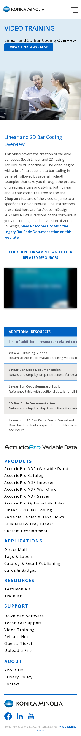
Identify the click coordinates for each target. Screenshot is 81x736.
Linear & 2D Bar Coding (28, 510)
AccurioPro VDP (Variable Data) (36, 468)
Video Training (19, 629)
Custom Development (26, 530)
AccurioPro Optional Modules (34, 503)
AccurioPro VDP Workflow (30, 489)
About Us (13, 670)
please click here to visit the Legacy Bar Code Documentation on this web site (38, 232)
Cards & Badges (20, 570)
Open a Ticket (18, 643)
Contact (12, 683)
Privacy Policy (18, 676)
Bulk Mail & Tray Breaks (29, 523)
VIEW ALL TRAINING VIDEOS (29, 47)
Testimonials (17, 589)
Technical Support (23, 622)
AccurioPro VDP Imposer (29, 482)
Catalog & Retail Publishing (32, 563)
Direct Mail (15, 549)
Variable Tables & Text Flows (34, 516)
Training (13, 595)
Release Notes (18, 636)
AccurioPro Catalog (24, 475)
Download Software (24, 615)
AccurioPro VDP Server (27, 496)
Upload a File (18, 650)
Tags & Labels (18, 556)
